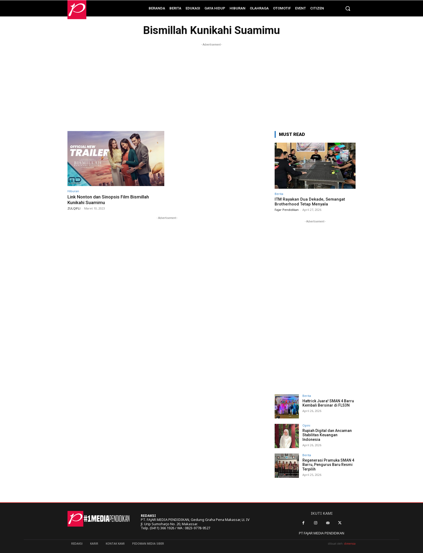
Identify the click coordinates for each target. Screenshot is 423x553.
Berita (279, 193)
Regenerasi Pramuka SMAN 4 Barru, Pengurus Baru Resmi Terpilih (328, 465)
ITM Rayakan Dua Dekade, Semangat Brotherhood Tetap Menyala (310, 202)
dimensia (350, 543)
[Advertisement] (211, 85)
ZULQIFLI (73, 208)
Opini (306, 425)
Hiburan (73, 191)
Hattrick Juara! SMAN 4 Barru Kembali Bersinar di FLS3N (328, 403)
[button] (348, 8)
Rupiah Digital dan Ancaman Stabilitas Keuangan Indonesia (327, 435)
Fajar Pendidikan (287, 210)
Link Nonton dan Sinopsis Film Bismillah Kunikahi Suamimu (108, 199)
